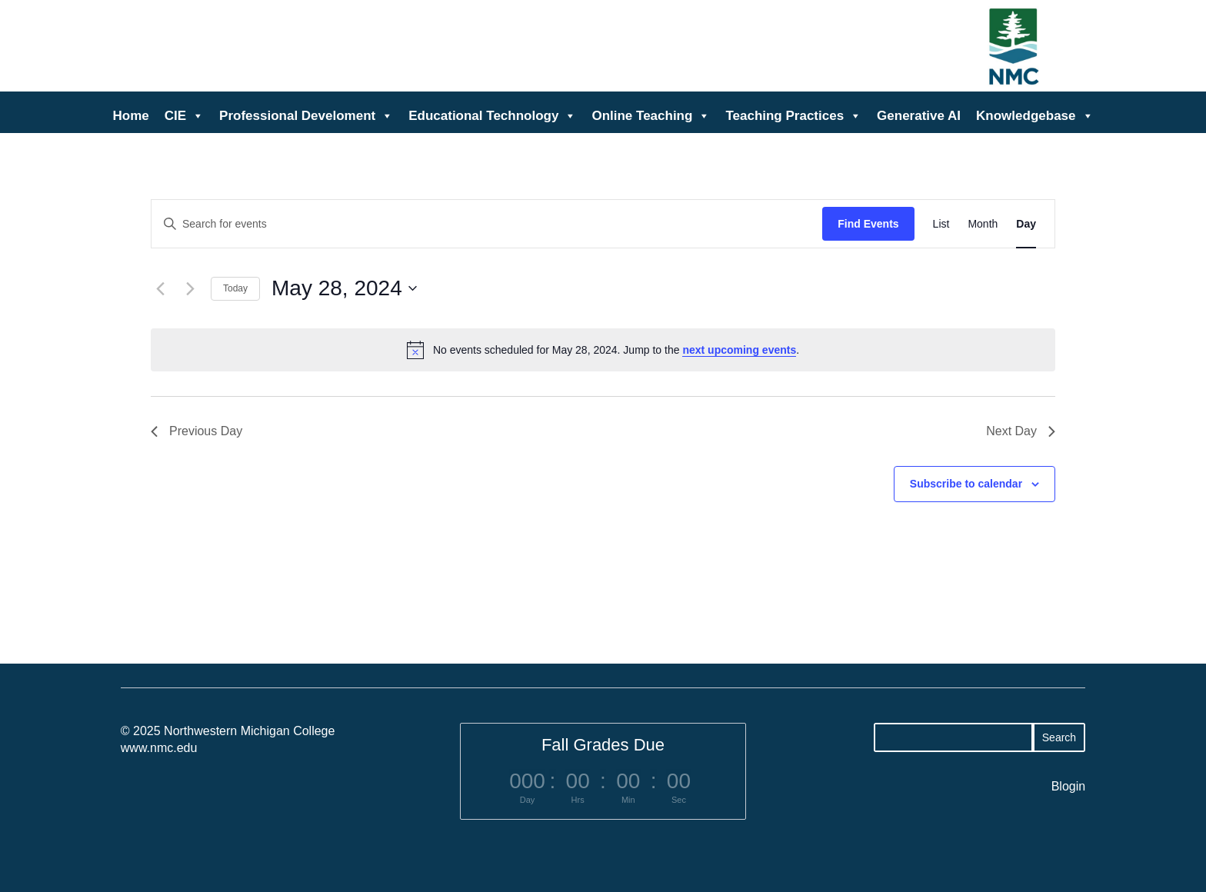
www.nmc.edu (159, 747)
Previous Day (196, 431)
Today (235, 288)
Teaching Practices (793, 116)
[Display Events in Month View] (983, 224)
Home (131, 115)
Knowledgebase (1034, 116)
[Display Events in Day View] (1026, 224)
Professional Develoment (306, 116)
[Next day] (190, 288)
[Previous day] (160, 288)
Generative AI (919, 115)
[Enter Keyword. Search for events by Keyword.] (487, 224)
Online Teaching (650, 116)
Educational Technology (492, 116)
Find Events (868, 224)
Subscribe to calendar (966, 484)
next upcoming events (739, 350)
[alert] (603, 349)
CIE (184, 116)
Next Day (1020, 431)
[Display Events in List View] (941, 224)
